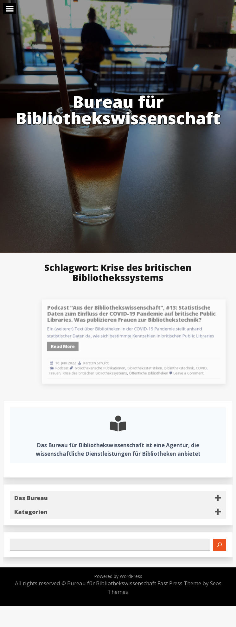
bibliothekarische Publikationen (113, 364)
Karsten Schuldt (109, 360)
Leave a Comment (189, 369)
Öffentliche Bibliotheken (155, 369)
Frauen (74, 369)
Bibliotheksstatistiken (152, 364)
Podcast (80, 364)
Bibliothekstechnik (181, 364)
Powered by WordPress (118, 576)
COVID (201, 364)
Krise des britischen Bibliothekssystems (108, 369)
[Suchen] (219, 545)
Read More (80, 345)
